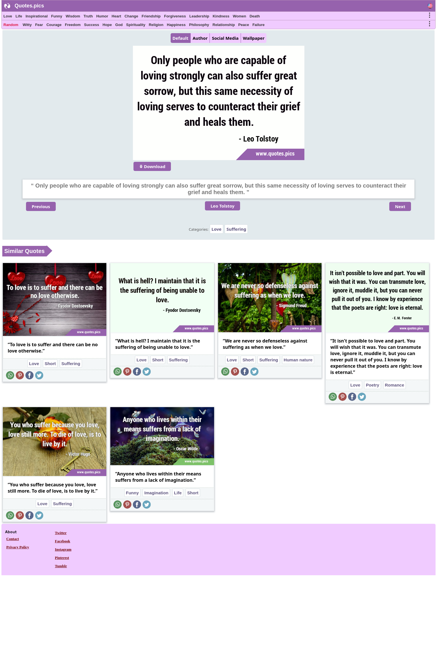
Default (180, 38)
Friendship (151, 16)
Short (50, 363)
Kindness (221, 16)
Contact (12, 539)
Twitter (61, 533)
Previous (41, 206)
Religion (156, 25)
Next (400, 206)
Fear (39, 25)
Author (200, 38)
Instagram (63, 549)
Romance (394, 385)
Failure (258, 25)
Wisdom (73, 16)
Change (131, 16)
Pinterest (62, 558)
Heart (116, 16)
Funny (56, 16)
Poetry (372, 385)
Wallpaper (254, 38)
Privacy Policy (17, 547)
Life (18, 16)
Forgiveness (175, 16)
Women (239, 16)
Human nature (298, 359)
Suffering (236, 229)
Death (255, 16)
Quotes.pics (29, 6)
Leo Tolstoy (223, 206)
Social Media (225, 38)
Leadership (199, 16)
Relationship (224, 25)
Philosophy (199, 25)
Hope (107, 25)
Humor (102, 16)
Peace (243, 25)
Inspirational (36, 16)
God (119, 25)
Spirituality (135, 25)
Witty (27, 25)
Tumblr (61, 566)
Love (7, 16)
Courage (53, 25)
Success (91, 25)
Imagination (156, 492)
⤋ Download (152, 166)
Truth (88, 16)
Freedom (73, 25)
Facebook (62, 541)
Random (10, 25)
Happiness (176, 25)
